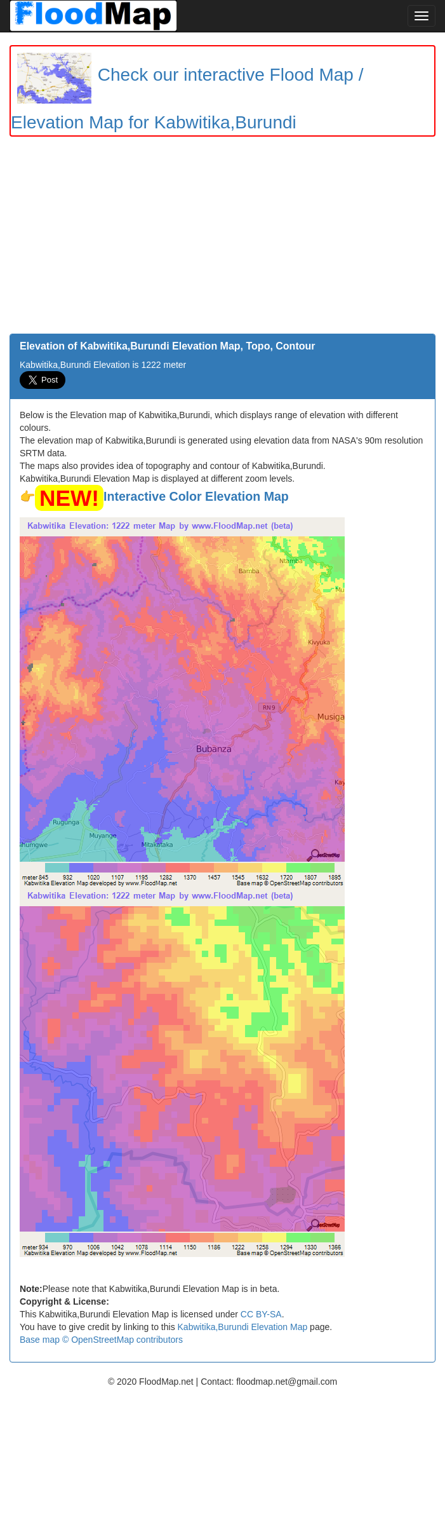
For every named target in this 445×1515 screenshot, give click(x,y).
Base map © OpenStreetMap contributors (101, 1340)
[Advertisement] (222, 238)
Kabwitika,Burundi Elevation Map (243, 1327)
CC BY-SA (261, 1314)
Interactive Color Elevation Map (196, 496)
